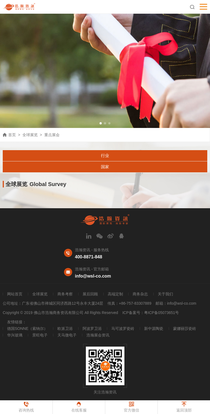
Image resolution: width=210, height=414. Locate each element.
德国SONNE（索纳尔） (27, 328)
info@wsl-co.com (93, 276)
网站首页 (14, 294)
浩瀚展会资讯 (97, 335)
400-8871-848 (88, 257)
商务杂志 (140, 294)
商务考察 (65, 294)
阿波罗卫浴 (92, 328)
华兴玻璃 (14, 335)
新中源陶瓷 (153, 328)
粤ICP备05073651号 (161, 312)
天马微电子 (67, 335)
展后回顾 (90, 294)
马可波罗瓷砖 (122, 328)
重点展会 (52, 135)
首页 (12, 135)
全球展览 (30, 135)
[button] (101, 123)
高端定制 (115, 294)
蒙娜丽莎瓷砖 (184, 328)
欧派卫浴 (65, 328)
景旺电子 (40, 335)
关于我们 (165, 294)
